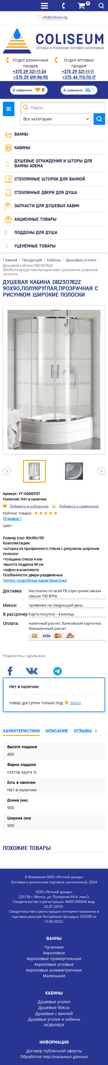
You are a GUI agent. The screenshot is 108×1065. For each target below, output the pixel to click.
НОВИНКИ (54, 1025)
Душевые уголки (54, 1001)
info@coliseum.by (55, 17)
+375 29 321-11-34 (29, 71)
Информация (54, 1042)
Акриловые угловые (54, 964)
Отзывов (12, 518)
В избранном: (29, 90)
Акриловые (54, 952)
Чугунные (54, 947)
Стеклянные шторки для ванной (49, 179)
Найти (99, 119)
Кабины (22, 147)
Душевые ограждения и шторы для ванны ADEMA (53, 163)
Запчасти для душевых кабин (46, 206)
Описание (57, 731)
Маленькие (54, 975)
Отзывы (85, 731)
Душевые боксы (54, 1007)
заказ (75, 702)
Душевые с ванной (54, 1013)
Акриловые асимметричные (54, 970)
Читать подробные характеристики (35, 580)
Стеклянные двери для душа (45, 192)
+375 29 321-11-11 (78, 71)
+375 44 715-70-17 (79, 77)
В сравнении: (79, 90)
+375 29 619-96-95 (30, 77)
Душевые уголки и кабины (54, 1019)
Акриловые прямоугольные (54, 958)
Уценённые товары (35, 246)
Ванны (21, 134)
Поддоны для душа (35, 232)
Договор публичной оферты (54, 1051)
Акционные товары (35, 219)
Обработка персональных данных (54, 1056)
